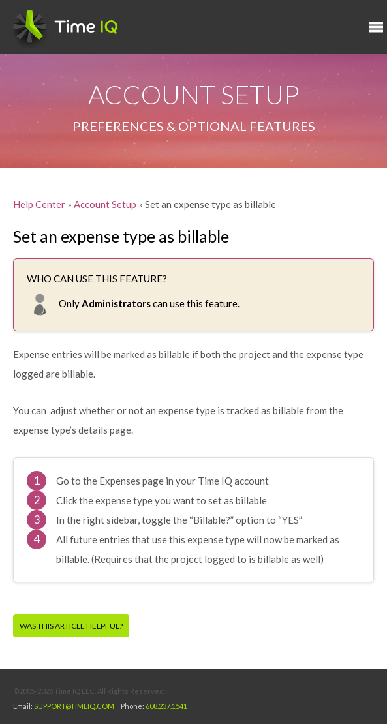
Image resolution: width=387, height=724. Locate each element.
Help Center (39, 204)
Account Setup (105, 204)
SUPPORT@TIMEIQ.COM (74, 706)
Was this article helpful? (71, 626)
